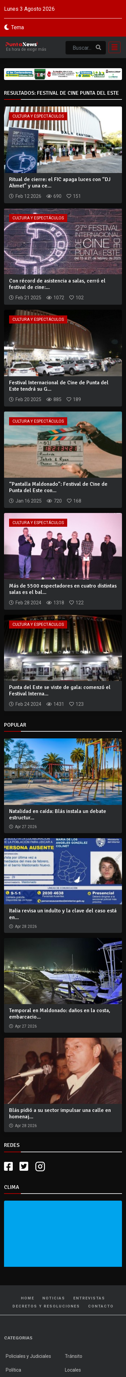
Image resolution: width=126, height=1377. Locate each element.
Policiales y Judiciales (28, 1356)
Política (13, 1370)
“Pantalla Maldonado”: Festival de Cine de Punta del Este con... (58, 487)
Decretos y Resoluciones (46, 1306)
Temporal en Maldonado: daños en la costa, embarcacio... (59, 1013)
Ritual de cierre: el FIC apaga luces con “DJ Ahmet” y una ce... (60, 182)
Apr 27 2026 (26, 826)
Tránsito (73, 1356)
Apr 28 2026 (26, 926)
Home (27, 1298)
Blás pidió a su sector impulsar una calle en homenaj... (60, 1113)
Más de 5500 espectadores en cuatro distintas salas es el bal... (63, 589)
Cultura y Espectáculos (38, 116)
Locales (73, 1370)
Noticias (53, 1298)
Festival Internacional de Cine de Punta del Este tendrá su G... (59, 385)
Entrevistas (89, 1298)
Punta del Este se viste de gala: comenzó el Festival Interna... (60, 690)
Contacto (101, 1306)
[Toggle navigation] (112, 47)
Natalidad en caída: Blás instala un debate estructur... (57, 814)
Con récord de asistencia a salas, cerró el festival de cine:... (57, 284)
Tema (17, 27)
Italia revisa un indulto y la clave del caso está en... (63, 913)
